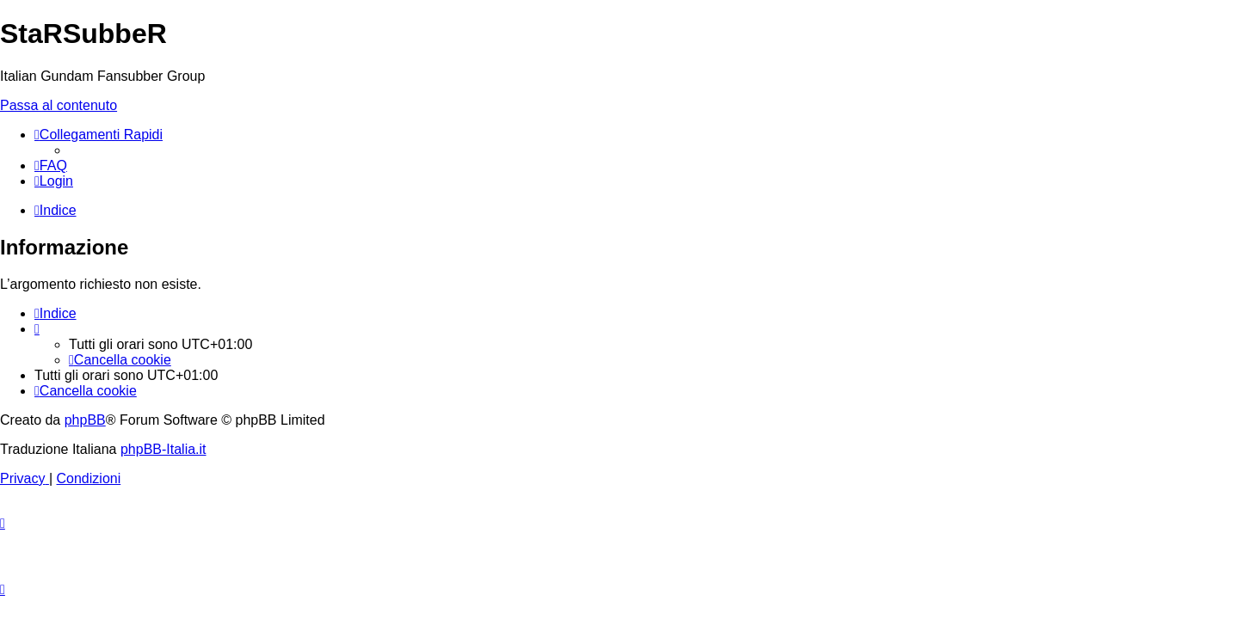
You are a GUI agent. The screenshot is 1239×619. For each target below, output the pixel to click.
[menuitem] (50, 165)
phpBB (85, 420)
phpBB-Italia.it (163, 449)
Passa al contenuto (58, 105)
